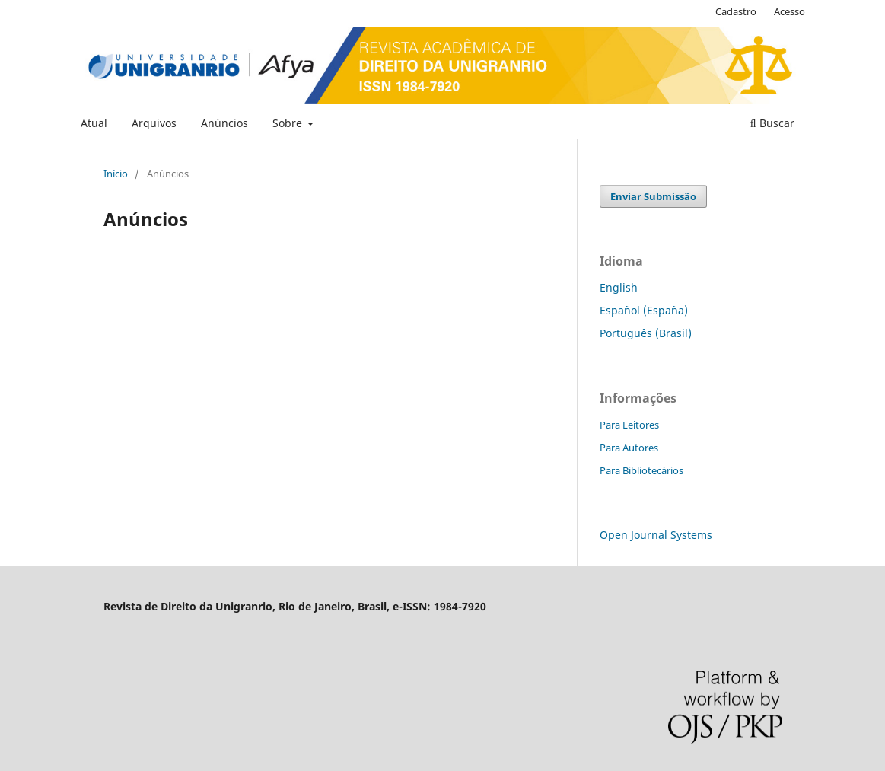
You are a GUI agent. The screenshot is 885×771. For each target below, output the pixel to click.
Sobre (288, 123)
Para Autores (629, 447)
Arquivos (154, 123)
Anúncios (224, 123)
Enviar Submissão (653, 196)
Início (115, 173)
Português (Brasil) (646, 333)
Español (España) (644, 310)
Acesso (789, 11)
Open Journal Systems (656, 534)
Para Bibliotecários (641, 470)
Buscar (772, 123)
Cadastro (735, 11)
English (619, 287)
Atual (94, 123)
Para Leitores (629, 425)
